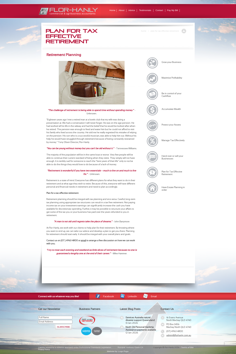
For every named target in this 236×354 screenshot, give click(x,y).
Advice (131, 10)
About (121, 10)
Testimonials (145, 10)
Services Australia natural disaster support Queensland (140, 319)
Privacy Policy (44, 349)
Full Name (44, 317)
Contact (159, 10)
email (83, 240)
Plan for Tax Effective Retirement (165, 31)
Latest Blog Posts (130, 309)
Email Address (46, 322)
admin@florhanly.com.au (178, 335)
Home (112, 10)
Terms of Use (187, 347)
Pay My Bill (172, 10)
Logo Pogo (123, 351)
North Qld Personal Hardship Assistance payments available (141, 328)
